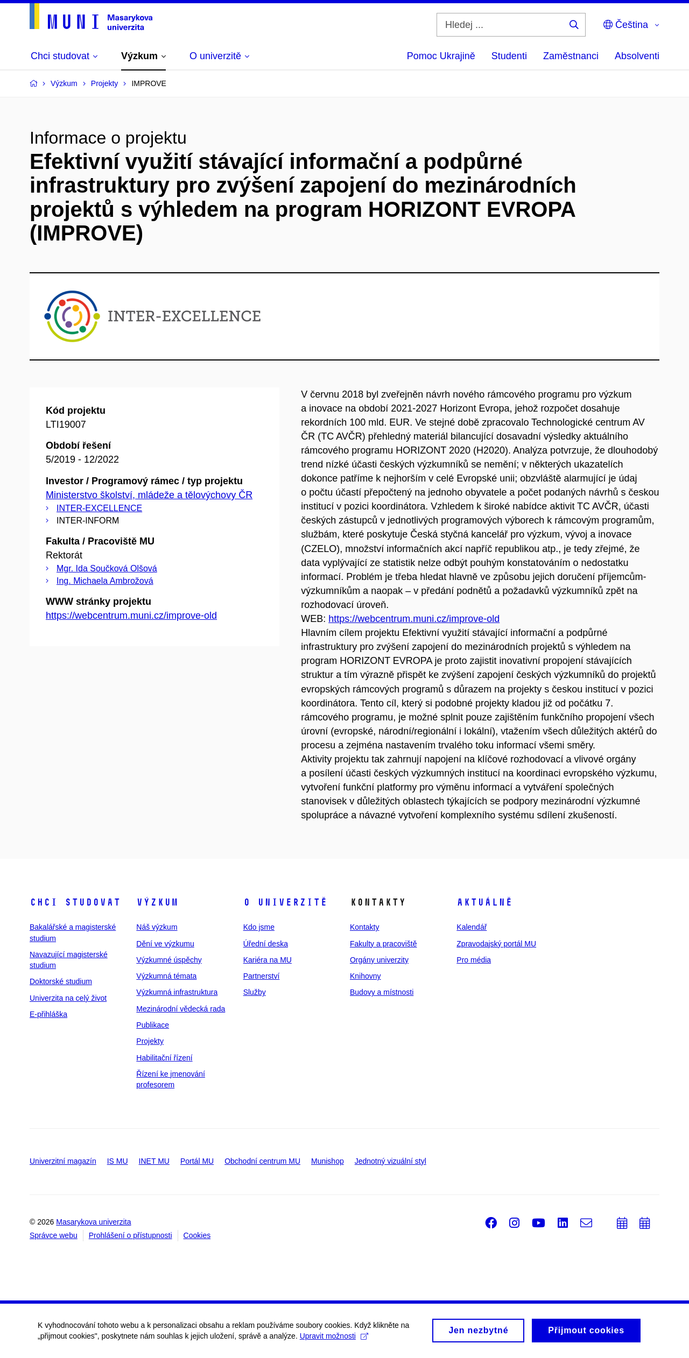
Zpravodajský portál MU (496, 943)
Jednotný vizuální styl (390, 1161)
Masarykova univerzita (93, 1222)
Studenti (509, 56)
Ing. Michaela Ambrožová (105, 580)
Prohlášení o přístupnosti (130, 1235)
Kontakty (364, 927)
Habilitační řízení (164, 1057)
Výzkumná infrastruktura (176, 992)
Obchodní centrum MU (262, 1161)
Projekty (150, 1041)
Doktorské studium (61, 981)
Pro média (473, 960)
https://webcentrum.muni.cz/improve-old (131, 615)
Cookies (197, 1235)
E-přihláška (48, 1014)
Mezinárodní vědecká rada (180, 1009)
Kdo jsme (259, 927)
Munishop (327, 1161)
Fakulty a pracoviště (383, 943)
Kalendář (471, 927)
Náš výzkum (156, 927)
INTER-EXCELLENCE (99, 508)
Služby (254, 992)
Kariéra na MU (267, 960)
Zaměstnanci (571, 56)
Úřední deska (265, 943)
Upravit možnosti (334, 1339)
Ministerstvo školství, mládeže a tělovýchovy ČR (149, 495)
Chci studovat (75, 902)
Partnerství (261, 976)
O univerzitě (285, 902)
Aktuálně (484, 902)
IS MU (117, 1161)
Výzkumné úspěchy (168, 960)
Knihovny (365, 976)
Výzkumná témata (166, 976)
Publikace (152, 1025)
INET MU (154, 1161)
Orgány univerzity (379, 960)
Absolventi (637, 56)
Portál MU (197, 1161)
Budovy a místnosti (381, 992)
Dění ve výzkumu (165, 943)
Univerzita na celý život (68, 998)
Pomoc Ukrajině (441, 56)
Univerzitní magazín (63, 1161)
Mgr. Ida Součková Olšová (107, 568)
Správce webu (54, 1235)
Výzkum (157, 902)
